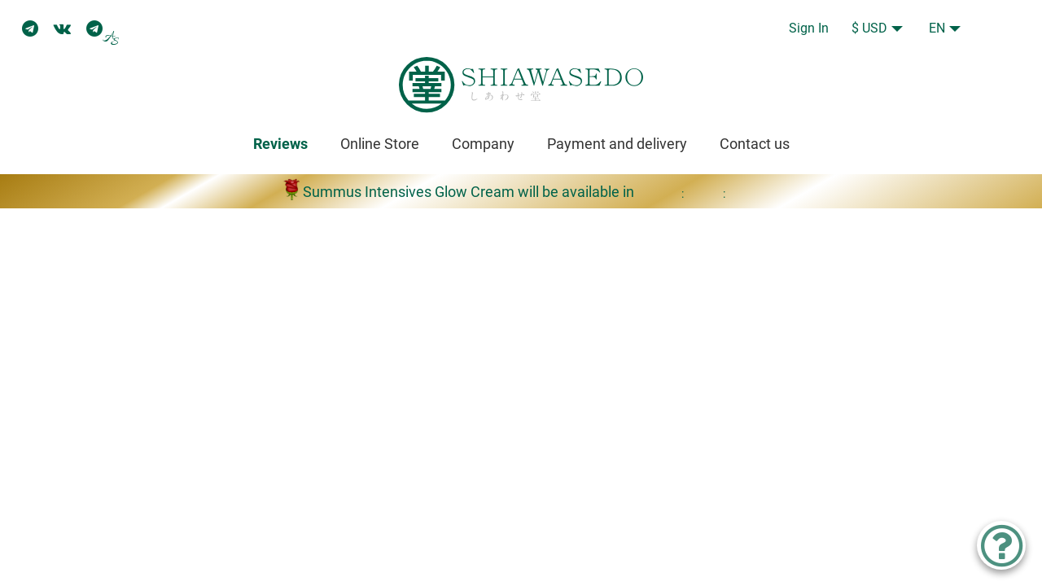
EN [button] (937, 28)
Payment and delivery (617, 143)
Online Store (379, 143)
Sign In (809, 28)
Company (483, 143)
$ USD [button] (869, 28)
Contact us (755, 143)
